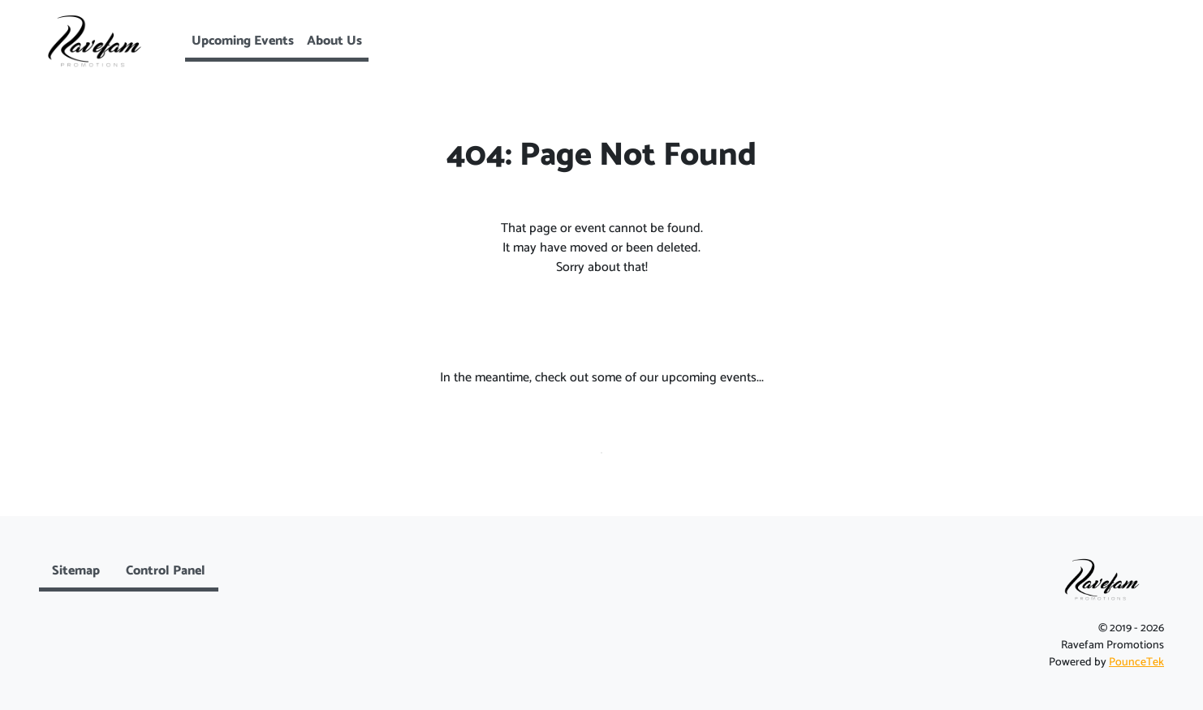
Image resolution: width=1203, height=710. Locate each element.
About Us (334, 41)
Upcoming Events (243, 41)
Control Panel (165, 571)
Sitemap (76, 571)
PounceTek (1136, 662)
